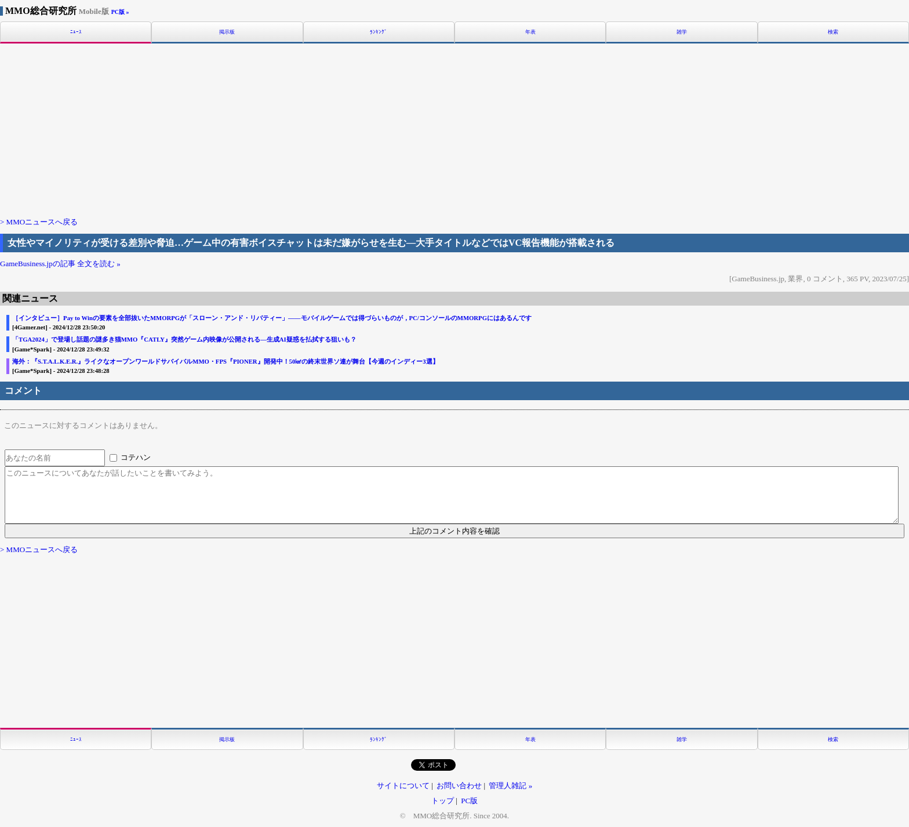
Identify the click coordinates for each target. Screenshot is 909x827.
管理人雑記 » (510, 785)
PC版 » (120, 12)
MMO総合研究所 (57, 11)
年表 (530, 32)
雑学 (682, 32)
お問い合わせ (459, 785)
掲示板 (227, 32)
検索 (833, 32)
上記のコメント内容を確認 (454, 531)
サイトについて (403, 785)
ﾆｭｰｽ (76, 32)
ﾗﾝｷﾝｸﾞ (378, 32)
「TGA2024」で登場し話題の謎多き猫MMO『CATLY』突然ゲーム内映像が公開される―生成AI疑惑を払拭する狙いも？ (184, 339)
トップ (442, 800)
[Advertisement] (454, 129)
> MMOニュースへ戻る (39, 222)
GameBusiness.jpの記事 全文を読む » (60, 263)
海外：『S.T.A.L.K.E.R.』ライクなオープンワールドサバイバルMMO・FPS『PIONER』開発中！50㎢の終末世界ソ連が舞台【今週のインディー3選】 (225, 361)
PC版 (469, 800)
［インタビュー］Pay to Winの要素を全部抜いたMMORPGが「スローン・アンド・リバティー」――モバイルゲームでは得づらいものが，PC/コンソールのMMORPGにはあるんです (272, 318)
